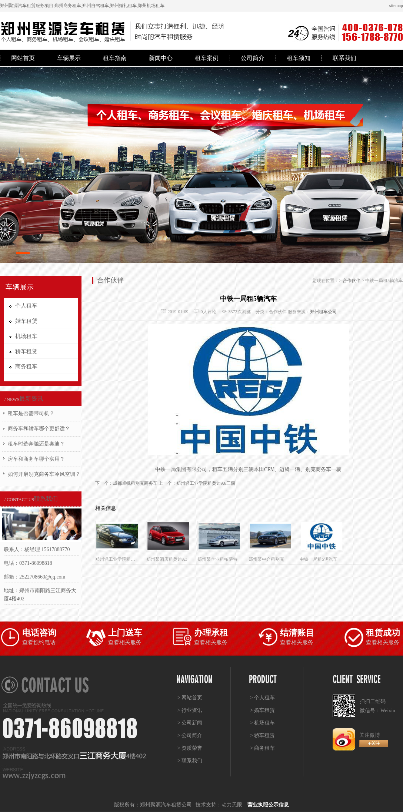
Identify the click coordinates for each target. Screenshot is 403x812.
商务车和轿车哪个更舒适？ (39, 428)
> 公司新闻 (189, 723)
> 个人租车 (262, 697)
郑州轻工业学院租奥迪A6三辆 (205, 483)
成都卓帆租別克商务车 (135, 483)
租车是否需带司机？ (31, 413)
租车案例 (207, 58)
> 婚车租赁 (262, 710)
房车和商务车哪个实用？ (36, 459)
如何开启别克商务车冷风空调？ (44, 474)
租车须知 (298, 58)
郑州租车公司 (323, 311)
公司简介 (252, 58)
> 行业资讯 (189, 710)
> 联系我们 (189, 760)
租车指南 (115, 58)
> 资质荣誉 (189, 748)
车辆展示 (69, 58)
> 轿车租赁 (262, 735)
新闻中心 (161, 58)
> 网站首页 (189, 697)
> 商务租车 (262, 748)
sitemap (396, 5)
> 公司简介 (189, 735)
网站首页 (23, 58)
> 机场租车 (262, 723)
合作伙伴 (351, 280)
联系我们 (344, 58)
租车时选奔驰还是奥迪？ (36, 444)
